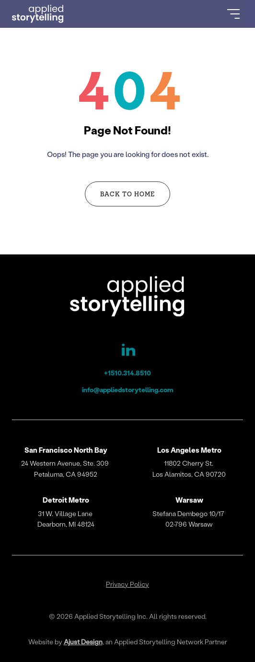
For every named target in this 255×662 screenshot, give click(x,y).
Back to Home (127, 194)
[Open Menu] (233, 14)
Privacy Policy (127, 584)
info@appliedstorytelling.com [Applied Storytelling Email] (128, 389)
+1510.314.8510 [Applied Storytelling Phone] (127, 372)
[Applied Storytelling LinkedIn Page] (127, 352)
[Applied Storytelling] (127, 298)
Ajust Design (83, 641)
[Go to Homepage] (38, 14)
